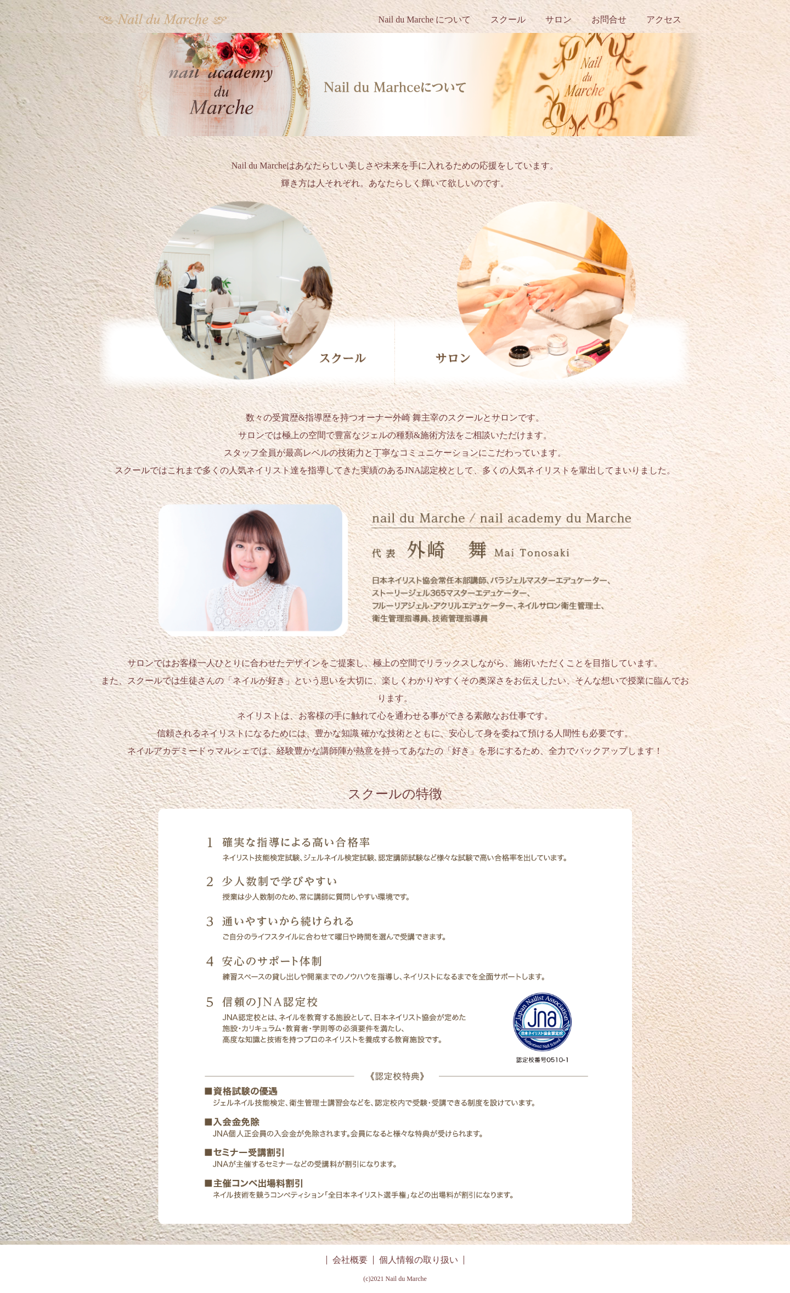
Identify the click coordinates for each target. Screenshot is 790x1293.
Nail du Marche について (425, 19)
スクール (508, 19)
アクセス (663, 19)
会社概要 (350, 1259)
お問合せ (609, 19)
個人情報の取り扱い (418, 1259)
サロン (558, 19)
